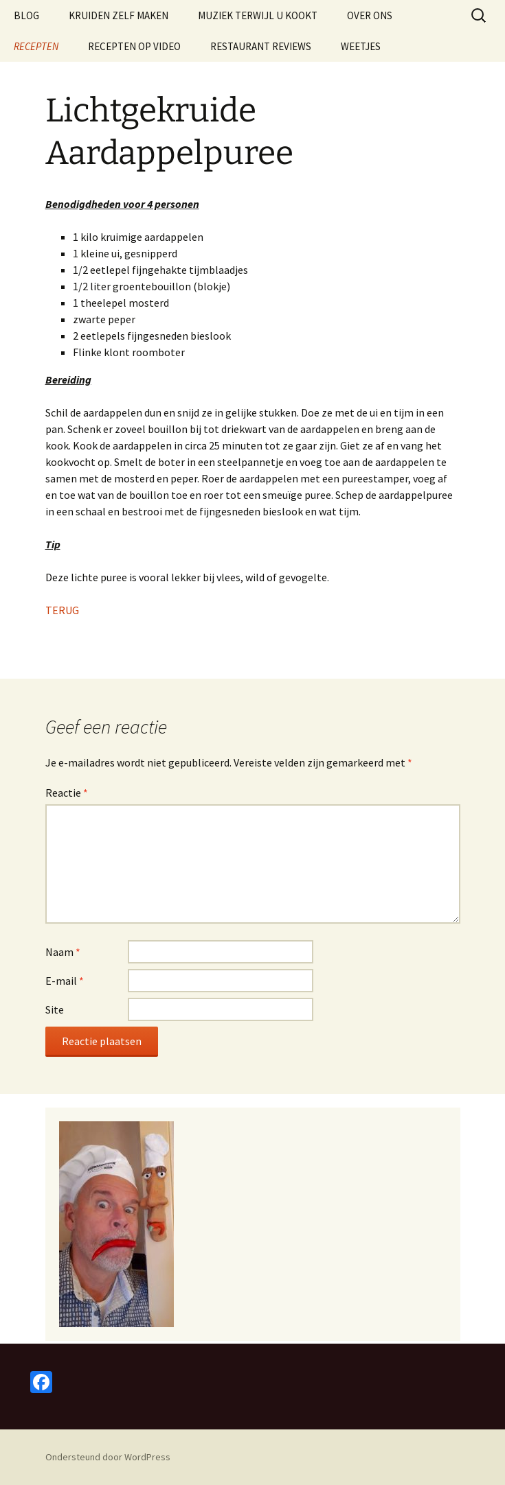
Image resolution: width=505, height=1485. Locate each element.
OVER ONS (369, 15)
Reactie (66, 792)
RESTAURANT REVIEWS (260, 46)
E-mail (64, 980)
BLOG (26, 15)
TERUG (62, 610)
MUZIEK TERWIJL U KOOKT (257, 15)
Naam (62, 952)
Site (54, 1009)
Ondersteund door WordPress (107, 1457)
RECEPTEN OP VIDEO (134, 46)
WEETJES (361, 46)
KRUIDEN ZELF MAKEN (118, 15)
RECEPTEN (36, 46)
